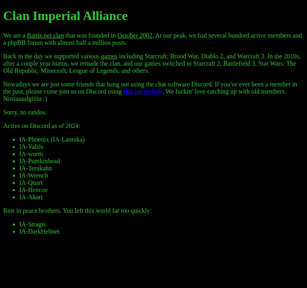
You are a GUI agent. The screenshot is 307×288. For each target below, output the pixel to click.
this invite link (142, 91)
